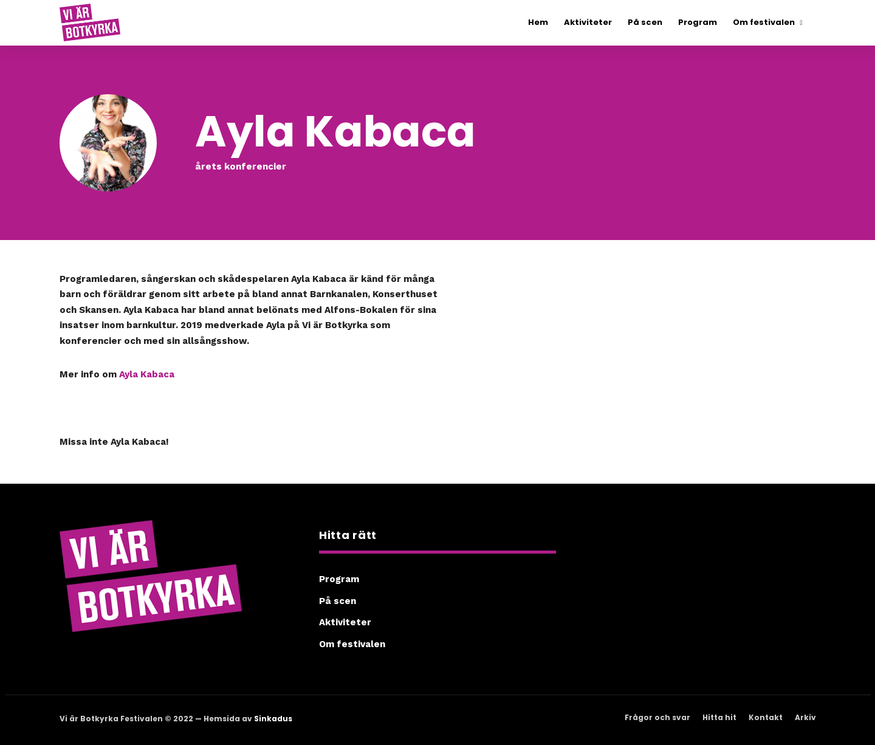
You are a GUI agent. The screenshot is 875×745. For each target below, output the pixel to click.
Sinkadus (273, 718)
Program (339, 579)
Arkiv (805, 717)
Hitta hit (719, 717)
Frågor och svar (657, 717)
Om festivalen (352, 644)
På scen (337, 601)
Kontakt (766, 717)
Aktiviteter (345, 622)
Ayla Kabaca (146, 374)
